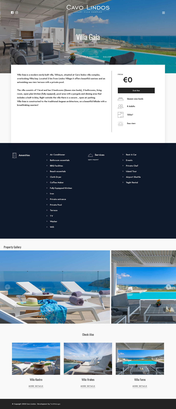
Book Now (136, 90)
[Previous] (7, 287)
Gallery (107, 57)
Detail (67, 57)
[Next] (168, 287)
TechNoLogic (55, 404)
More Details (36, 386)
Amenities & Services (87, 57)
